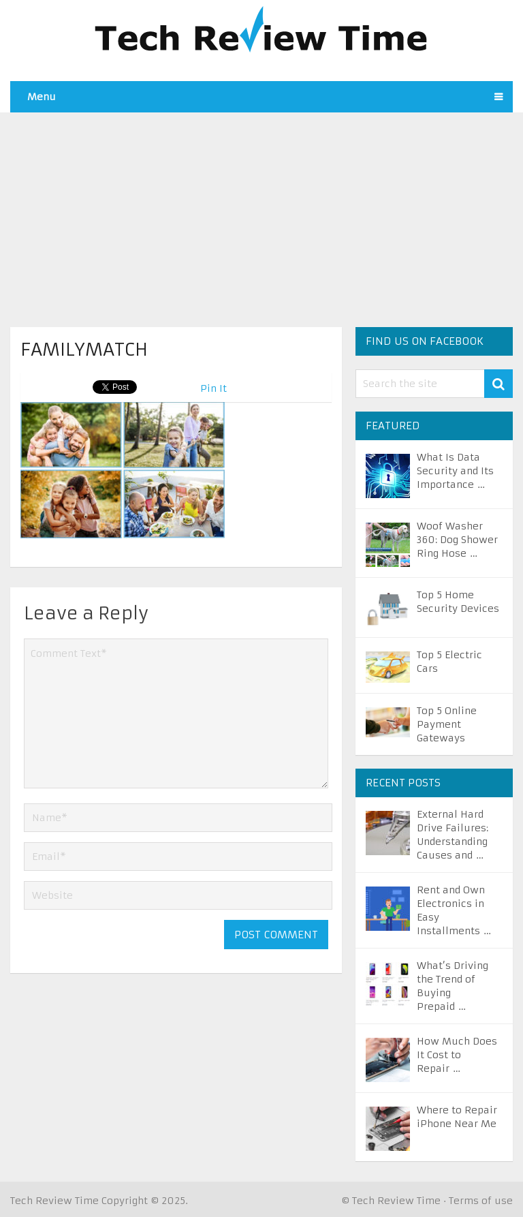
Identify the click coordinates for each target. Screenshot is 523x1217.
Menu (41, 97)
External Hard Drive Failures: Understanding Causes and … (452, 834)
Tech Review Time (54, 1201)
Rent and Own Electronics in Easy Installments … (454, 910)
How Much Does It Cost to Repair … (457, 1055)
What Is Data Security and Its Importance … (455, 471)
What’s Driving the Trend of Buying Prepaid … (452, 986)
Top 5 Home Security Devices (458, 602)
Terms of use (481, 1201)
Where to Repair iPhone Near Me (457, 1117)
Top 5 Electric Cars (449, 662)
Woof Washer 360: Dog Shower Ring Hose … (457, 539)
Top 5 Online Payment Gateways (447, 724)
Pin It (213, 388)
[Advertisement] (261, 207)
